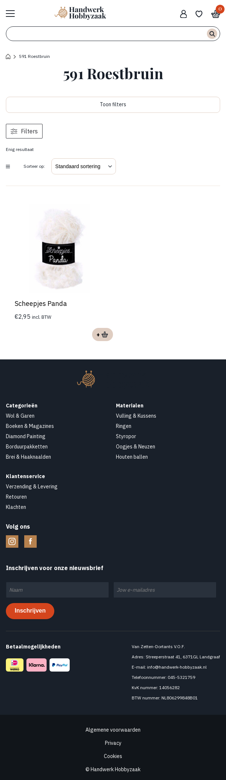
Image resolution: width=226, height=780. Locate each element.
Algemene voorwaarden (113, 730)
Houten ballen (132, 457)
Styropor (126, 436)
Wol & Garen (20, 416)
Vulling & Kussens (136, 416)
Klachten (16, 507)
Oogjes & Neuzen (135, 446)
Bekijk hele (14, 13)
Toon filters (113, 104)
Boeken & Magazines (30, 426)
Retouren (16, 496)
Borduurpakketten (27, 446)
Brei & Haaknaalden (28, 457)
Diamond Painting (25, 436)
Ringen (123, 426)
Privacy (113, 743)
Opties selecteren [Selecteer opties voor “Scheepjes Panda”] (102, 334)
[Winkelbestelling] (83, 166)
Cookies (113, 756)
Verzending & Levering (32, 486)
